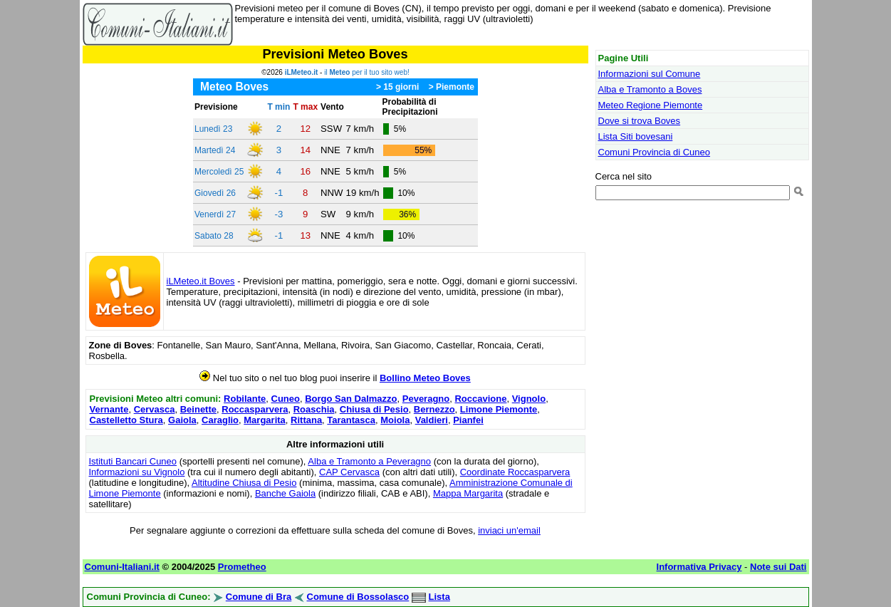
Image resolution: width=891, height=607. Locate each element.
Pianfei (468, 420)
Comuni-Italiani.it (122, 566)
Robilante (245, 398)
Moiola (395, 420)
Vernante (109, 409)
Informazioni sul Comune (649, 73)
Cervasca (154, 409)
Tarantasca (351, 420)
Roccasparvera (255, 409)
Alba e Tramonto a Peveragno (369, 461)
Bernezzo (434, 409)
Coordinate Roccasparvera (515, 472)
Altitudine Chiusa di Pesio (244, 482)
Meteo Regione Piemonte (650, 105)
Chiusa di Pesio (374, 409)
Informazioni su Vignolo (137, 472)
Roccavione (480, 398)
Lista (439, 596)
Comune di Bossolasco (358, 596)
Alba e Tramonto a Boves (650, 89)
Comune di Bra (258, 596)
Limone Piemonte (498, 409)
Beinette (198, 409)
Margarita (265, 420)
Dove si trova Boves (639, 120)
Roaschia (314, 409)
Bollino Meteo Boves (425, 378)
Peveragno (425, 398)
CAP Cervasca (349, 472)
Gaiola (182, 420)
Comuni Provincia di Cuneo (654, 152)
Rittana (306, 420)
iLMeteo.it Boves (201, 281)
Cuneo (285, 398)
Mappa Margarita (468, 493)
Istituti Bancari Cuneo (133, 461)
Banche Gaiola (285, 493)
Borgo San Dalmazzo (351, 398)
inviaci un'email (509, 530)
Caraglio (220, 420)
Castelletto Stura (126, 420)
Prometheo (242, 566)
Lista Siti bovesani (635, 136)
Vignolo (529, 398)
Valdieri (431, 420)
